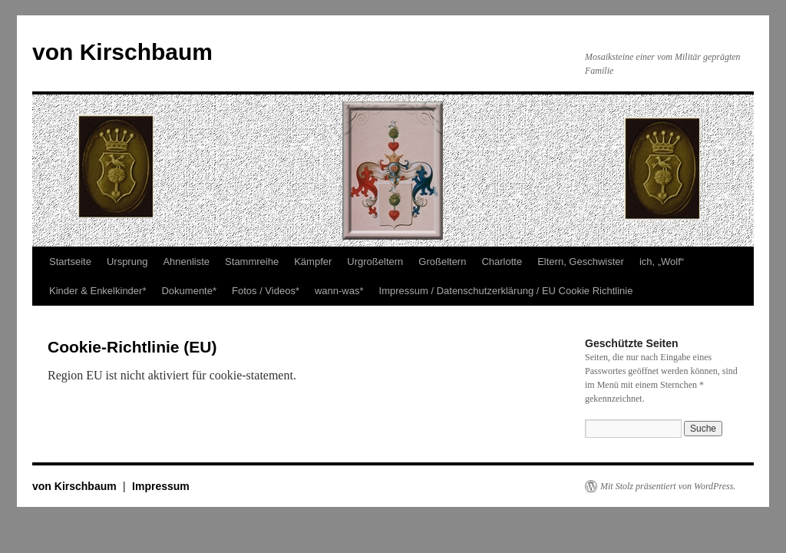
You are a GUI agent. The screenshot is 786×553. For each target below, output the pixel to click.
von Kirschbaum (122, 52)
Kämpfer (313, 261)
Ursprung (127, 261)
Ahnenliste (186, 261)
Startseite (70, 261)
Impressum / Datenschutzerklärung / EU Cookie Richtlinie (506, 290)
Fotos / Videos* (265, 290)
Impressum (161, 486)
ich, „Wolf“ (661, 261)
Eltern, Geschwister (580, 261)
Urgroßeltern (375, 261)
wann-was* (339, 290)
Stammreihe (252, 261)
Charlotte (501, 261)
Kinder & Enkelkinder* (97, 290)
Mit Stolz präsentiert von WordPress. (667, 486)
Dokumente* (188, 290)
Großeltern (442, 261)
